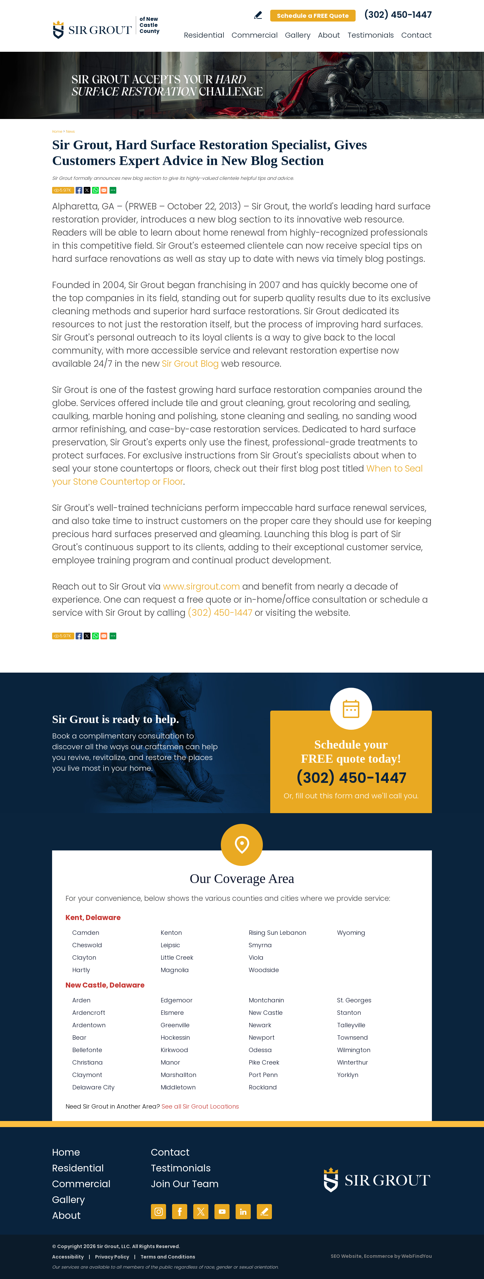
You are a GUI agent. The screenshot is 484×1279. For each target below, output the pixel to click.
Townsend (352, 1037)
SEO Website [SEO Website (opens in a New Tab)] (346, 1256)
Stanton (349, 1012)
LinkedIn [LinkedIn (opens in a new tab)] (243, 1211)
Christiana (87, 1062)
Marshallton (178, 1075)
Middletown (178, 1087)
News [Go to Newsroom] (70, 131)
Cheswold (87, 945)
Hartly (81, 970)
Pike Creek (264, 1062)
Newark (260, 1025)
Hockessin (175, 1037)
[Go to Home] (112, 29)
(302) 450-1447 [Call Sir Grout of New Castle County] (398, 15)
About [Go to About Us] (329, 35)
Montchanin (266, 1000)
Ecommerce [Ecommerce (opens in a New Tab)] (378, 1256)
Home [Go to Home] (57, 131)
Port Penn (263, 1075)
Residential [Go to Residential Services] (204, 35)
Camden (85, 932)
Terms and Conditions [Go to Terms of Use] (167, 1256)
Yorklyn (347, 1075)
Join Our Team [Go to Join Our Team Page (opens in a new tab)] (185, 1184)
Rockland (263, 1087)
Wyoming (351, 932)
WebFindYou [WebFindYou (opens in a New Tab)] (416, 1256)
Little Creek (177, 957)
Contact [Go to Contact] (416, 35)
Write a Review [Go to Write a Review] (258, 15)
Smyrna (260, 945)
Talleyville (351, 1025)
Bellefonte (87, 1050)
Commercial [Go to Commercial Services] (255, 35)
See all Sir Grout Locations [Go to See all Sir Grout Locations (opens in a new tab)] (200, 1106)
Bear (79, 1037)
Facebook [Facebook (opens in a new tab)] (179, 1211)
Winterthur (352, 1062)
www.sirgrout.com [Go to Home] (201, 587)
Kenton (171, 932)
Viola (256, 957)
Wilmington (353, 1050)
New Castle (266, 1012)
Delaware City (93, 1087)
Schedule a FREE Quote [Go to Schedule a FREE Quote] (313, 15)
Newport (262, 1037)
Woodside (264, 970)
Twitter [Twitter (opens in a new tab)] (200, 1211)
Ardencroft (88, 1012)
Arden (81, 1000)
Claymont (87, 1075)
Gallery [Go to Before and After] (298, 35)
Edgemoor (177, 1000)
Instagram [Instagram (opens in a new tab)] (158, 1211)
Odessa (260, 1050)
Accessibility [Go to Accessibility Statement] (68, 1256)
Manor (170, 1062)
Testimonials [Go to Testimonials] (371, 35)
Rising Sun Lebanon (277, 932)
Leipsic (170, 945)
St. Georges (354, 1000)
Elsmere (172, 1012)
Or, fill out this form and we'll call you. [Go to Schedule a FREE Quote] (351, 796)
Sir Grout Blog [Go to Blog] (190, 364)
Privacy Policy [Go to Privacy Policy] (112, 1256)
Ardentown (89, 1025)
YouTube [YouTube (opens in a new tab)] (222, 1211)
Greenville (175, 1025)
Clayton (84, 957)
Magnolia (175, 970)
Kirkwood (174, 1050)
